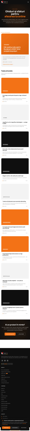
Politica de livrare (4, 409)
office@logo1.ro (5, 418)
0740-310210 (21, 334)
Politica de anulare (4, 407)
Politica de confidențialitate (5, 403)
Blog (2, 394)
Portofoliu (2, 390)
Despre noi (3, 388)
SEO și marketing (4, 380)
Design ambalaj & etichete (5, 377)
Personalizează (23, 427)
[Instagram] (5, 361)
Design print (3, 379)
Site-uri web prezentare (5, 369)
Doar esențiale (14, 427)
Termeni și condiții (4, 401)
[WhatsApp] (8, 361)
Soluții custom (4, 373)
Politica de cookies (4, 405)
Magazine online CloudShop (5, 371)
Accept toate (6, 427)
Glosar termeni (3, 397)
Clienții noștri (3, 392)
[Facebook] (2, 361)
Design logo (3, 375)
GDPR (2, 410)
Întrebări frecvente (4, 395)
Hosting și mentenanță (5, 382)
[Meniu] (28, 2)
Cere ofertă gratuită (10, 334)
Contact (2, 399)
